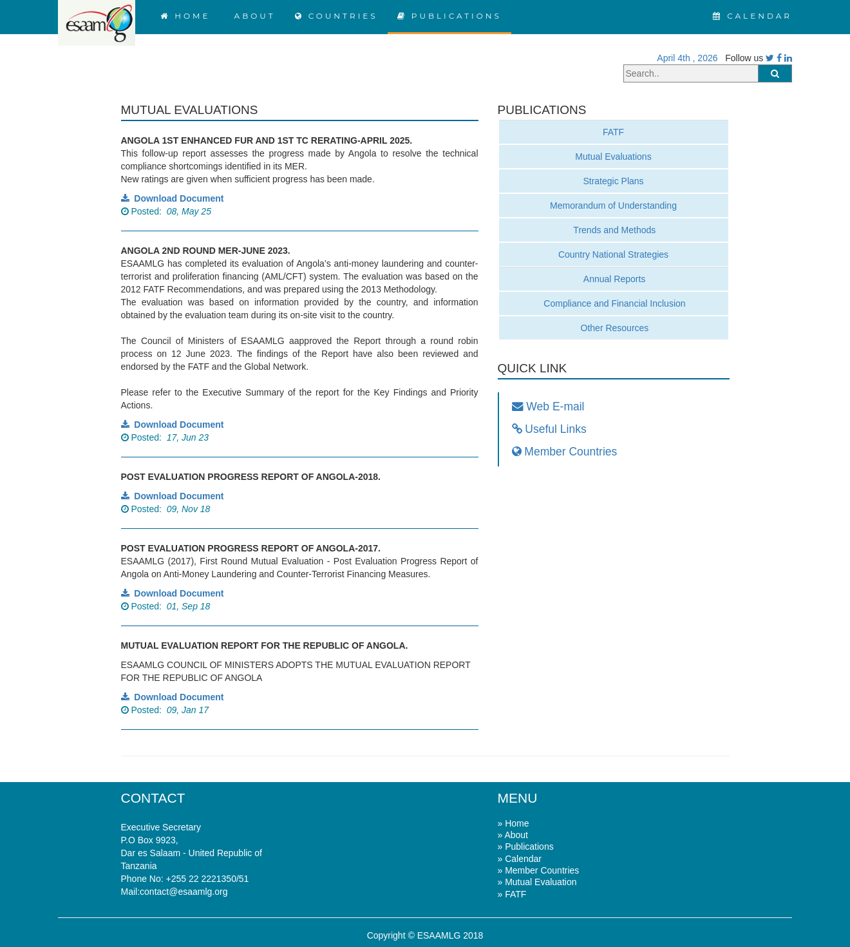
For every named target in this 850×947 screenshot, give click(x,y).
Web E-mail (548, 406)
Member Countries (565, 451)
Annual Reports (613, 279)
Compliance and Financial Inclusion (613, 303)
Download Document (172, 198)
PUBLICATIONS (449, 16)
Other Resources (613, 328)
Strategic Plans (613, 181)
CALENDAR (752, 16)
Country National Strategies (613, 254)
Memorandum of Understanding (613, 205)
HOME (185, 16)
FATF (613, 132)
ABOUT (252, 16)
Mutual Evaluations (613, 156)
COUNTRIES (336, 16)
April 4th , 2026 (684, 58)
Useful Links (549, 429)
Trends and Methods (613, 230)
